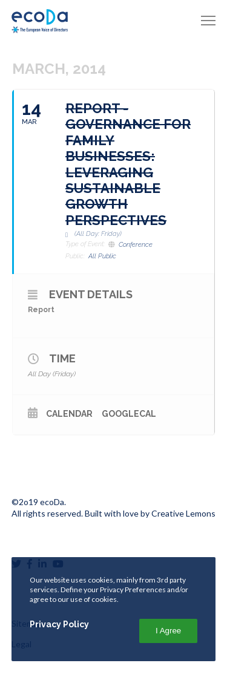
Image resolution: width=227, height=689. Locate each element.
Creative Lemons (183, 513)
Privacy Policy (59, 624)
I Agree (168, 630)
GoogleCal (129, 414)
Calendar (69, 414)
